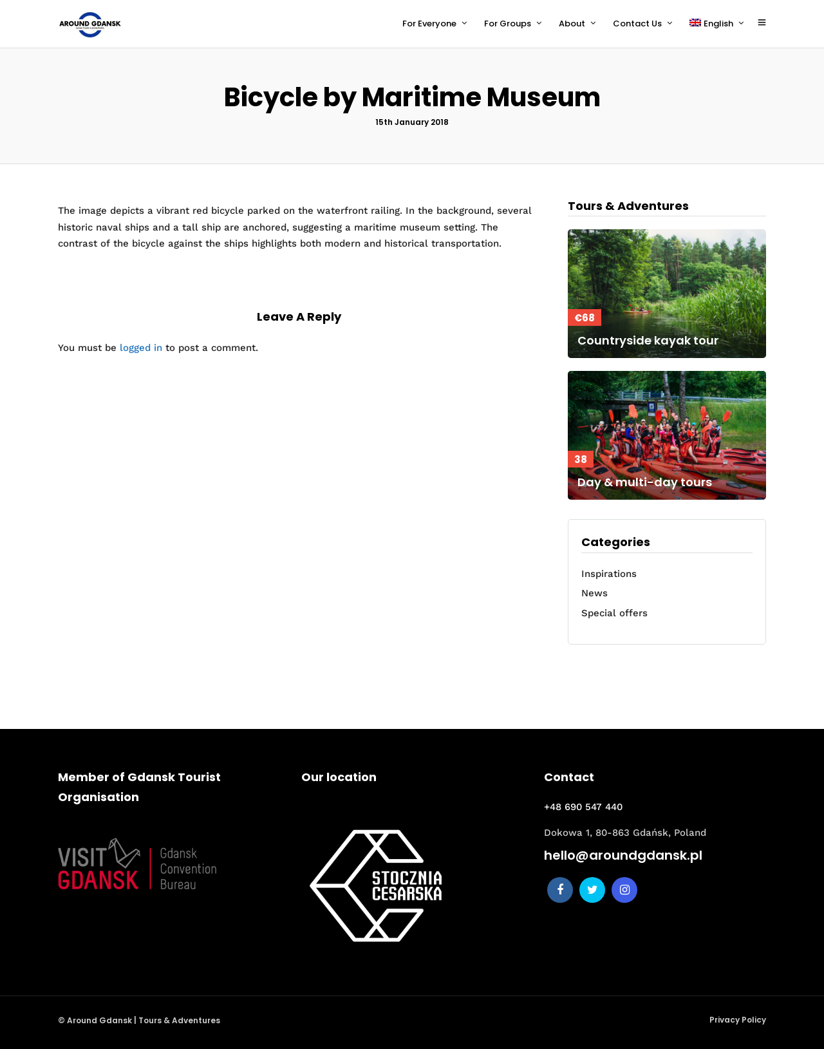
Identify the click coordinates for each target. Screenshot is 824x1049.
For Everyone (429, 23)
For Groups (507, 23)
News (594, 593)
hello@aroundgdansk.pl (623, 855)
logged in (141, 348)
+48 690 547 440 (583, 807)
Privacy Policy (737, 1019)
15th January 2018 (412, 122)
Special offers (614, 613)
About (572, 23)
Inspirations (609, 574)
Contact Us (637, 23)
